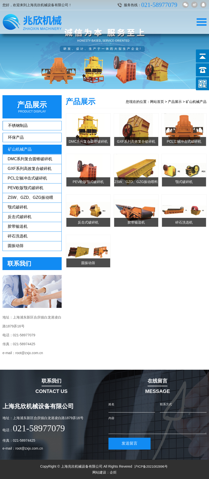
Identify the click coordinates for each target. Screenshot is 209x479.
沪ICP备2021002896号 (151, 466)
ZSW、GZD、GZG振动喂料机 (30, 199)
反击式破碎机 (19, 217)
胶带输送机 (17, 226)
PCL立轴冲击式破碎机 (27, 178)
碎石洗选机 (17, 236)
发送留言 (129, 443)
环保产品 (16, 137)
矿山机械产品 (20, 149)
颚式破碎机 (17, 207)
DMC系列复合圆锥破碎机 (30, 159)
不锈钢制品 (18, 125)
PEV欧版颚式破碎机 (25, 188)
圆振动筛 (16, 246)
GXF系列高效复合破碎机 (30, 168)
